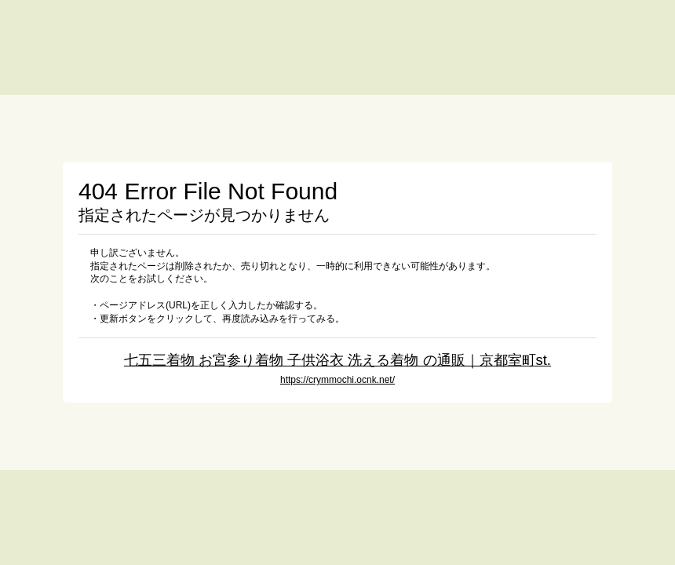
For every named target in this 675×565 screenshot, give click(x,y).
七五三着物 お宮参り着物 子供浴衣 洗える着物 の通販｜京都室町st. (337, 360)
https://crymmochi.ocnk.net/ (337, 379)
